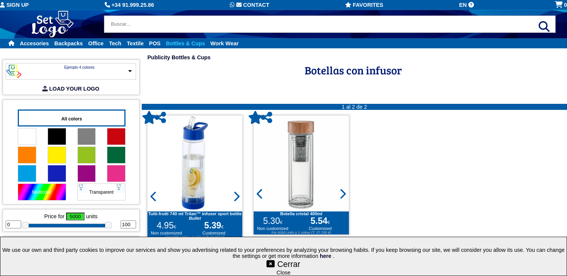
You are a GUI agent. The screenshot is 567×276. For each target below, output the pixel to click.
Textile (135, 43)
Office (96, 43)
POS (154, 43)
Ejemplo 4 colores (79, 67)
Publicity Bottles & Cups (179, 57)
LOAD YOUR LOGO (70, 89)
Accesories (34, 43)
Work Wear (225, 43)
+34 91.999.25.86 (129, 5)
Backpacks (68, 43)
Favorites (364, 5)
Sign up (14, 5)
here (326, 256)
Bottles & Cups (185, 43)
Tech (115, 43)
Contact (249, 5)
